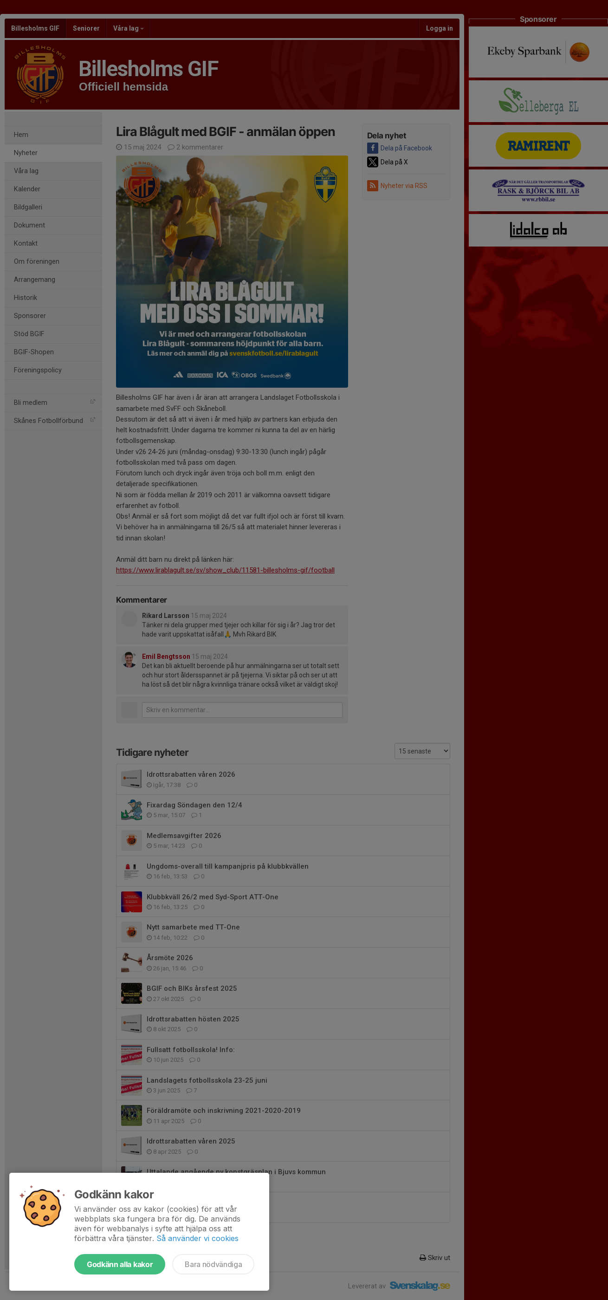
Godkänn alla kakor (120, 1264)
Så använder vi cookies (197, 1238)
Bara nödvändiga (213, 1264)
